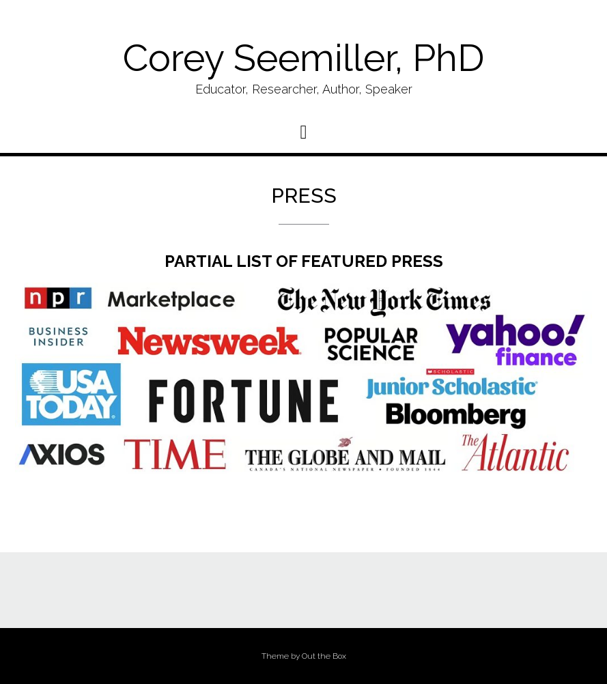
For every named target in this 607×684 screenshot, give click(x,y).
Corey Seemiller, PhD (303, 57)
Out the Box (324, 656)
